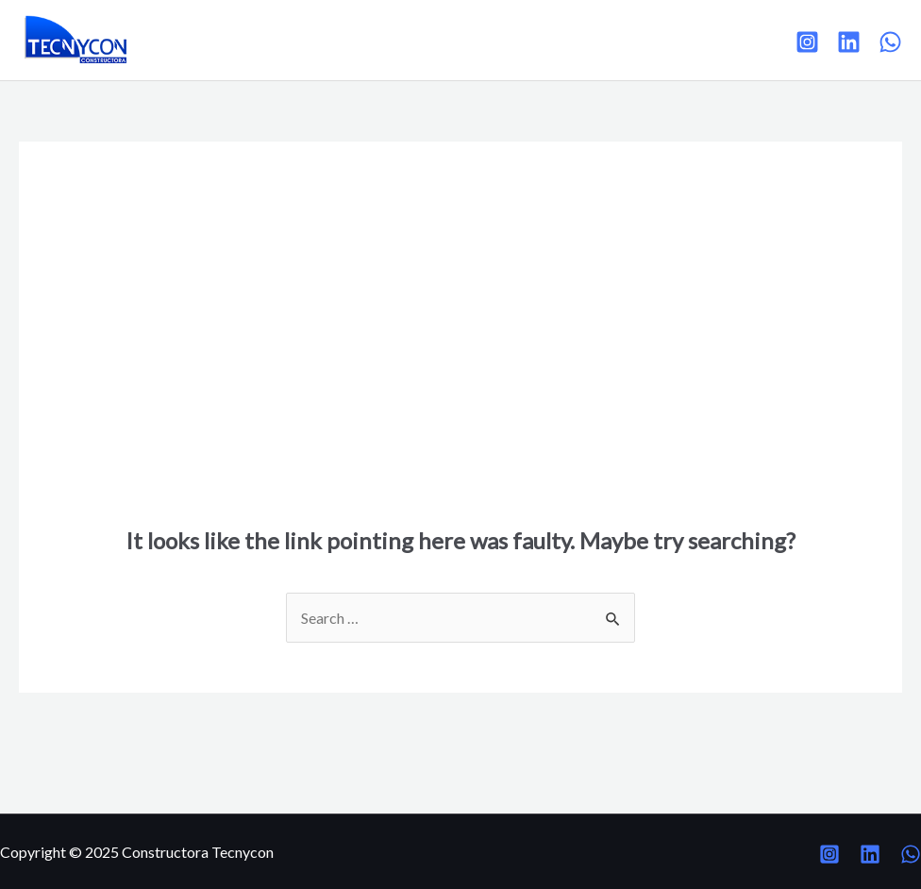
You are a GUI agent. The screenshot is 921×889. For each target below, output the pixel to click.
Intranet (545, 39)
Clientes (370, 39)
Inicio (199, 39)
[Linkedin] (849, 42)
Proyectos (280, 39)
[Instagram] (807, 42)
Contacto (458, 39)
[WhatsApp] (890, 42)
